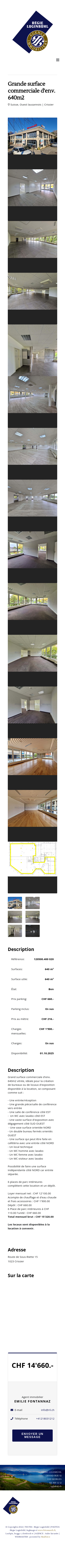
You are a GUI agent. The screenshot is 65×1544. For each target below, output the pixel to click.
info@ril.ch (47, 1410)
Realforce (45, 1537)
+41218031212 (45, 1418)
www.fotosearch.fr (46, 1530)
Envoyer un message (33, 1435)
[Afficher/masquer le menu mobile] (58, 60)
